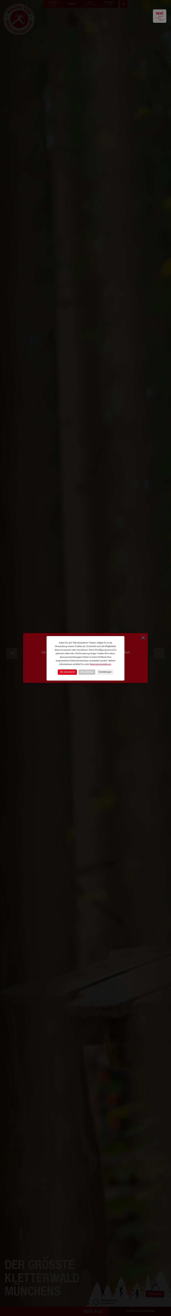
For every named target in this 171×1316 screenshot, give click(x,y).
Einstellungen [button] (105, 672)
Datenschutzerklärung (100, 664)
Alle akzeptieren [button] (67, 672)
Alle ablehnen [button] (86, 672)
